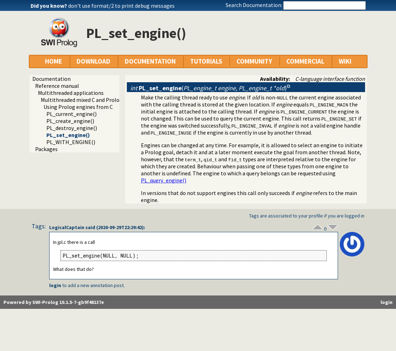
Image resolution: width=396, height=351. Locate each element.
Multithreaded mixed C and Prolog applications (97, 99)
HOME (53, 61)
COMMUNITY (254, 61)
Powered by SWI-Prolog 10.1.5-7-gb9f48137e (54, 302)
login (55, 285)
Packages (46, 148)
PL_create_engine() (70, 120)
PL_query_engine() (163, 180)
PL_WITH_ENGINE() (70, 141)
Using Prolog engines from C (78, 106)
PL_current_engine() (71, 113)
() (208, 88)
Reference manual (57, 85)
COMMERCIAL (305, 61)
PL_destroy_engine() (71, 127)
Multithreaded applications (71, 92)
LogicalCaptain (66, 227)
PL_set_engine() (68, 134)
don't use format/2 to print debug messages (121, 5)
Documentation (51, 78)
